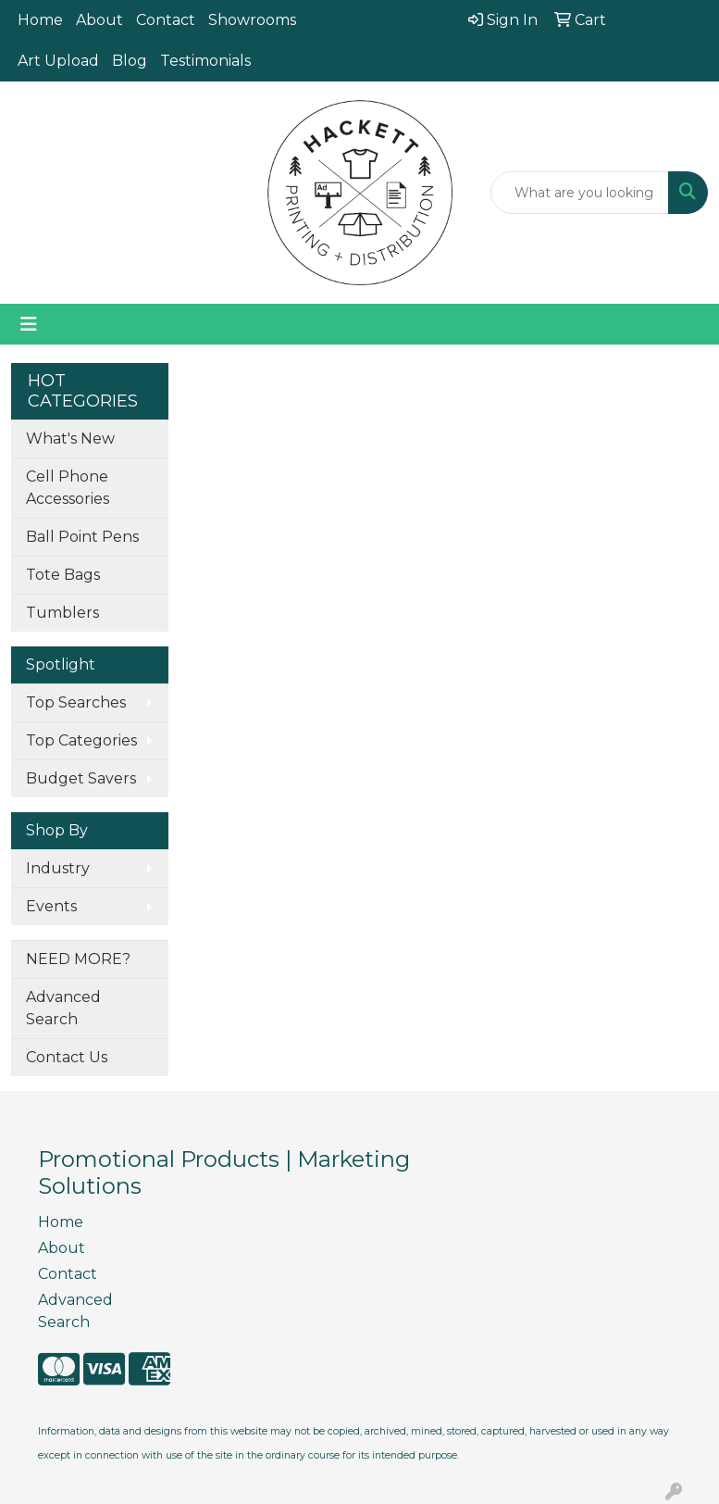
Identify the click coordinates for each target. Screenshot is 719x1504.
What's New (70, 438)
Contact (165, 20)
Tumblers (62, 612)
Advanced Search (63, 1008)
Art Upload (58, 60)
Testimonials (205, 60)
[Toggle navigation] (28, 324)
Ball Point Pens (82, 536)
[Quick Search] (579, 192)
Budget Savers (81, 778)
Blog (129, 60)
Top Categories (81, 740)
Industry (58, 868)
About (99, 20)
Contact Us (66, 1057)
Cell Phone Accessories (67, 488)
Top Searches (76, 702)
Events (51, 906)
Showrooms (252, 20)
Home (40, 20)
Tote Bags (63, 574)
